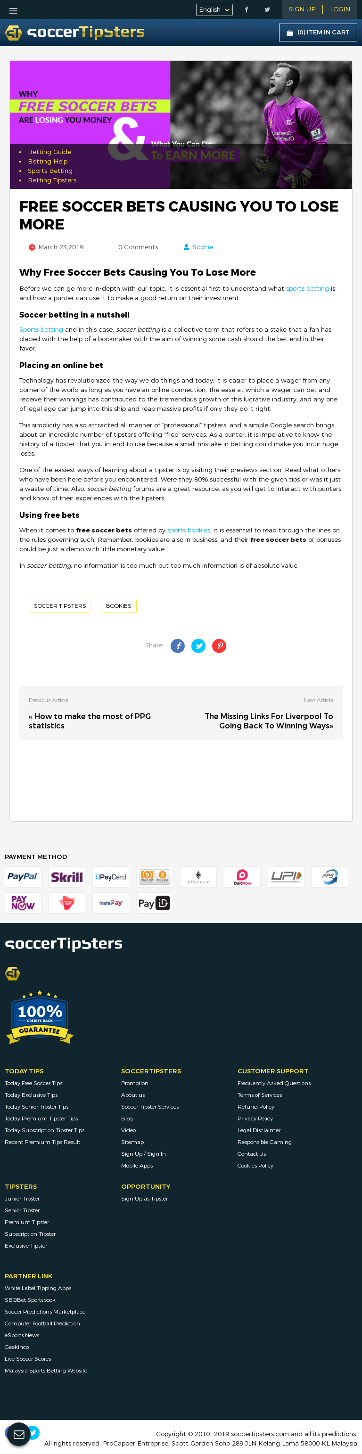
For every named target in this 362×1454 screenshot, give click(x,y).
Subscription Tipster (30, 1234)
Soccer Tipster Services (150, 1107)
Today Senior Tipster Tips (36, 1107)
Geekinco (17, 1347)
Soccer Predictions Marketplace (45, 1311)
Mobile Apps (137, 1165)
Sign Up (302, 9)
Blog (127, 1118)
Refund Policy (256, 1107)
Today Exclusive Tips (31, 1095)
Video (128, 1130)
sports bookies (188, 530)
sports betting (307, 289)
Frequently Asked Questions (274, 1083)
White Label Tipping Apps (38, 1288)
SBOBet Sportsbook (30, 1300)
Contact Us (252, 1154)
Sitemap (132, 1142)
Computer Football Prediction (42, 1323)
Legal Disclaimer (259, 1130)
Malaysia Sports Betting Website (46, 1370)
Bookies (119, 606)
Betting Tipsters (52, 180)
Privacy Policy (255, 1118)
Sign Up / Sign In (143, 1154)
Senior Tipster (22, 1210)
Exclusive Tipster (26, 1246)
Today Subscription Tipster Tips (44, 1130)
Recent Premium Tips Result (42, 1142)
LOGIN (340, 9)
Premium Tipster (27, 1222)
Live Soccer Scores (28, 1359)
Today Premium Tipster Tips (41, 1118)
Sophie (203, 247)
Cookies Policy (255, 1165)
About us (133, 1095)
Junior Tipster (22, 1198)
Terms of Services (260, 1095)
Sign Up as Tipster (144, 1198)
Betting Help (47, 161)
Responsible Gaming (265, 1142)
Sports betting (41, 330)
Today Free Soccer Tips (33, 1083)
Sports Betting (50, 171)
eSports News (22, 1335)
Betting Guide (49, 152)
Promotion (134, 1083)
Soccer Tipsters (60, 606)
